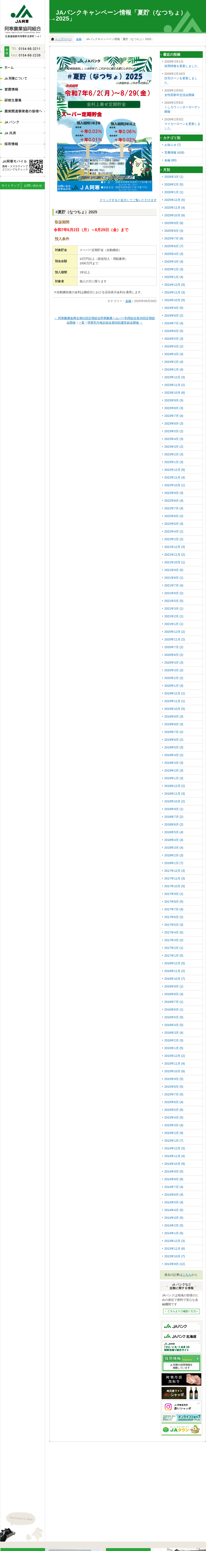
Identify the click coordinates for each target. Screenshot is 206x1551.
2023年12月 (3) (174, 377)
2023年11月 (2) (174, 385)
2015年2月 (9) (173, 1133)
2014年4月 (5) (173, 1210)
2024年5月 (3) (173, 338)
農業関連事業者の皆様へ (22, 111)
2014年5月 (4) (173, 1202)
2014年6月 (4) (173, 1194)
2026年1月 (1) (173, 192)
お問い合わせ (33, 185)
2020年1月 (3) (173, 685)
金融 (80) (170, 160)
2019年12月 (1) (174, 693)
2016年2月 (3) (173, 1040)
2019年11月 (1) (174, 701)
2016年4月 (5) (173, 1025)
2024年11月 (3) (174, 292)
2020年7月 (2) (173, 647)
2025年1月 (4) (173, 277)
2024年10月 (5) (174, 300)
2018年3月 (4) (173, 847)
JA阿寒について (22, 78)
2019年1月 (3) (173, 778)
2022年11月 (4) (174, 477)
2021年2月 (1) (173, 616)
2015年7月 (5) (173, 1094)
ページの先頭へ (202, 1537)
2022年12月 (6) (174, 469)
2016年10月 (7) (174, 978)
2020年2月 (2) (173, 678)
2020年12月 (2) (174, 631)
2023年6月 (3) (173, 423)
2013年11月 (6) (174, 1248)
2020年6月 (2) (173, 655)
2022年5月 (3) (173, 523)
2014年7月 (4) (173, 1187)
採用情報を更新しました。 (182, 63)
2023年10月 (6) (174, 392)
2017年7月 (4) (173, 909)
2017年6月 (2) (173, 917)
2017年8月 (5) (173, 901)
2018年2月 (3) (173, 855)
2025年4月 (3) (173, 254)
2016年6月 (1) (173, 1009)
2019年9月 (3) (173, 716)
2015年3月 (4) (173, 1125)
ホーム (22, 68)
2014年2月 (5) (173, 1225)
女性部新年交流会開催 (182, 92)
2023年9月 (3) (173, 400)
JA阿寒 (22, 19)
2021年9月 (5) (173, 570)
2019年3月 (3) (173, 762)
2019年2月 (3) (173, 770)
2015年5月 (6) (173, 1109)
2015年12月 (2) (174, 1055)
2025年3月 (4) (173, 261)
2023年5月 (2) (173, 431)
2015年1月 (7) (173, 1140)
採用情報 (22, 144)
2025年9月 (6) (173, 223)
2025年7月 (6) (173, 238)
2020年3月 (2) (173, 670)
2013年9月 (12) (174, 1264)
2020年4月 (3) (173, 662)
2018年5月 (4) (173, 832)
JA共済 (22, 133)
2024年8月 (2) (173, 315)
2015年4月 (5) (173, 1117)
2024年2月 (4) (173, 361)
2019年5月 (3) (173, 747)
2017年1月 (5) (173, 955)
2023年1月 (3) (173, 462)
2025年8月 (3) (173, 230)
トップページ (63, 39)
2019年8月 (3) (173, 724)
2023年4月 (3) (173, 439)
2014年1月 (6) (173, 1233)
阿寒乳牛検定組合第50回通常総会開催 (115, 322)
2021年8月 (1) (173, 577)
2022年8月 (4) (173, 500)
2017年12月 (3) (174, 870)
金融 (79, 39)
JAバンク (22, 122)
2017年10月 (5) (174, 886)
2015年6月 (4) (173, 1102)
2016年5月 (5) (173, 1017)
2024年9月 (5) (173, 308)
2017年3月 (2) (173, 940)
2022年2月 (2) (173, 539)
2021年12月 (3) (174, 547)
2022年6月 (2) (173, 516)
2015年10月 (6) (174, 1071)
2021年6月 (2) (173, 593)
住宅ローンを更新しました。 (182, 78)
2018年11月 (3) (174, 793)
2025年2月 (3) (173, 269)
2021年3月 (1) (173, 608)
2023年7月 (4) (173, 415)
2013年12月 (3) (174, 1241)
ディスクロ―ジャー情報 (74, 1546)
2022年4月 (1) (173, 531)
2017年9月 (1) (173, 894)
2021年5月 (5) (173, 601)
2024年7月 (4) (173, 323)
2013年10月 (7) (174, 1256)
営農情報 (22, 89)
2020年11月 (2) (174, 639)
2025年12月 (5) (174, 200)
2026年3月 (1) (173, 176)
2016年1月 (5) (173, 1048)
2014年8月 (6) (173, 1179)
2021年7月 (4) (173, 585)
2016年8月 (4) (173, 994)
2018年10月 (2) (174, 801)
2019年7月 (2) (173, 732)
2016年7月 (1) (173, 1002)
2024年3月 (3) (173, 354)
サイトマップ (11, 185)
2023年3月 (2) (173, 446)
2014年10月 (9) (174, 1163)
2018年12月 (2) (174, 786)
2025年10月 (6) (174, 215)
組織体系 (49, 1546)
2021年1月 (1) (173, 624)
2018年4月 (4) (173, 840)
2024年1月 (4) (173, 369)
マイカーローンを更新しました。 (182, 123)
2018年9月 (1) (173, 809)
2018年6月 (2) (173, 824)
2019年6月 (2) (173, 739)
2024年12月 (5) (174, 284)
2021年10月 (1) (174, 562)
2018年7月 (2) (173, 816)
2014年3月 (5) (173, 1217)
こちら (186, 1274)
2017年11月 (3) (174, 878)
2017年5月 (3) (173, 924)
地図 (39, 1505)
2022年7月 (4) (173, 508)
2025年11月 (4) (174, 207)
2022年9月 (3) (173, 493)
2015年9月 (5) (173, 1079)
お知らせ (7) (172, 145)
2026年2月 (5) (173, 184)
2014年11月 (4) (174, 1156)
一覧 (82, 322)
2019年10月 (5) (174, 708)
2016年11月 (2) (174, 971)
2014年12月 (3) (174, 1148)
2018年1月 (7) (173, 863)
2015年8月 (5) (173, 1086)
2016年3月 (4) (173, 1032)
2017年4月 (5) (173, 932)
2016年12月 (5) (174, 963)
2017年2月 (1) (173, 948)
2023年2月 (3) (173, 454)
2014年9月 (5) (173, 1171)
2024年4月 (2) (173, 346)
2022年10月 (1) (174, 485)
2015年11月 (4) (174, 1063)
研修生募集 (22, 100)
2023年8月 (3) (173, 408)
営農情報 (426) (174, 152)
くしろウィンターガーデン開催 (182, 106)
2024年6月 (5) (173, 331)
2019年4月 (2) (173, 755)
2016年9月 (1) (173, 986)
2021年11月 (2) (174, 554)
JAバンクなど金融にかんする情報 (181, 1311)
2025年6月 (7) (173, 246)
